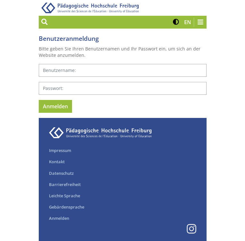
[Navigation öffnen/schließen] (200, 22)
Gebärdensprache (66, 207)
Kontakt (57, 162)
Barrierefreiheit (65, 184)
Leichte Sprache (64, 196)
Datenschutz (61, 173)
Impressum (60, 150)
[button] (176, 22)
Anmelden (59, 218)
